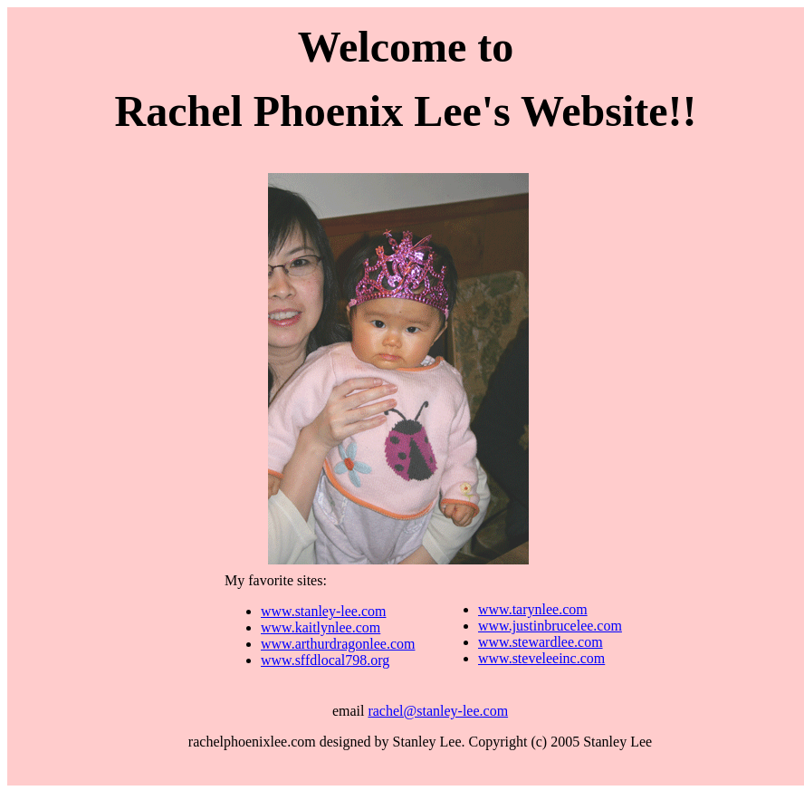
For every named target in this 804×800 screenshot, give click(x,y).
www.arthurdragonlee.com (338, 643)
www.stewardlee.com (540, 642)
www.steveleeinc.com (541, 658)
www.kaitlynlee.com (320, 627)
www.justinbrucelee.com (550, 625)
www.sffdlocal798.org (325, 660)
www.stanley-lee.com (323, 611)
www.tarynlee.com (533, 609)
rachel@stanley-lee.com (438, 710)
